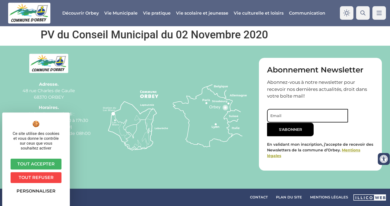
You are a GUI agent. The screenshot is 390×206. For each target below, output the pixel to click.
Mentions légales (329, 197)
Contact (259, 197)
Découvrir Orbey (80, 13)
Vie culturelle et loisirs (259, 13)
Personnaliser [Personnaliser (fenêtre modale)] (36, 191)
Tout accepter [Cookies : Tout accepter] (36, 164)
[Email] (304, 115)
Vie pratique (157, 13)
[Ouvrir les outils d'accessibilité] (384, 159)
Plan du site (289, 197)
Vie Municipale (121, 13)
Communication (307, 13)
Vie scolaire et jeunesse (202, 13)
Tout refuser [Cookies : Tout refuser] (36, 177)
